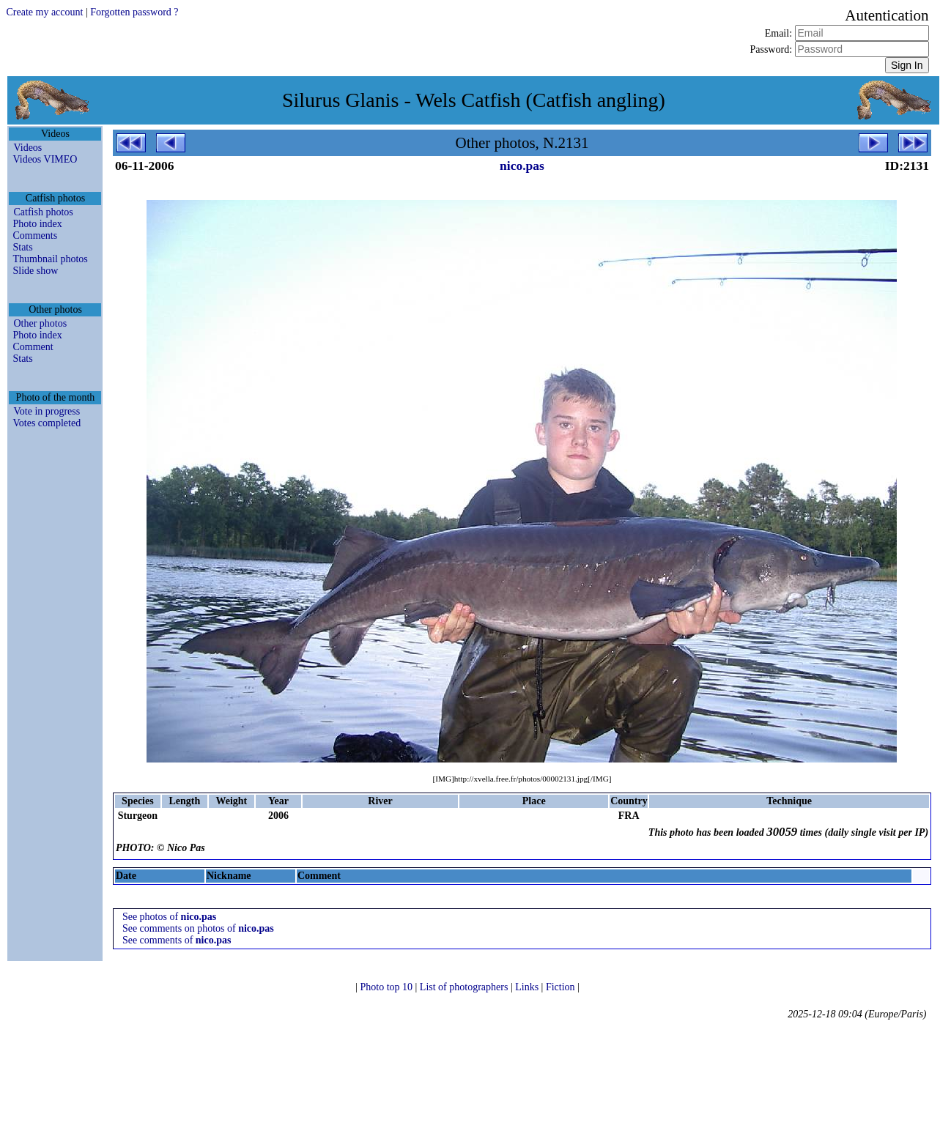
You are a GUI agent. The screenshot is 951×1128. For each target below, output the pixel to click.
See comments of (177, 940)
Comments (34, 235)
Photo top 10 (387, 987)
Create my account (44, 12)
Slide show (35, 270)
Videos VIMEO (44, 159)
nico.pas (522, 165)
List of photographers (465, 987)
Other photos (40, 323)
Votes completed (46, 423)
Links (528, 987)
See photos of (169, 916)
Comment (32, 346)
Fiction (561, 987)
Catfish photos (43, 212)
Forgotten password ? (134, 12)
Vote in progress (46, 411)
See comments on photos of (198, 928)
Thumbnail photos (49, 258)
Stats (22, 247)
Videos (27, 147)
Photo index (37, 223)
